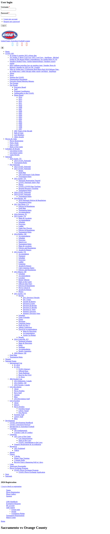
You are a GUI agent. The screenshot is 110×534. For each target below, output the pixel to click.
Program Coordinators (22, 91)
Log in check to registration (11, 486)
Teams (8, 490)
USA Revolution (15, 387)
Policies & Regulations (27, 206)
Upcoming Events (16, 151)
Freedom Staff (19, 415)
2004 (20, 115)
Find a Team (14, 143)
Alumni (17, 395)
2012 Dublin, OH (20, 383)
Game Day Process (25, 228)
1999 (20, 125)
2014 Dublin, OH (20, 234)
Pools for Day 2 (24, 325)
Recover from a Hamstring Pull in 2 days (28, 462)
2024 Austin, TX (15, 159)
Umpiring (22, 264)
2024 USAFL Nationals (22, 161)
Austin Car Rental (29, 335)
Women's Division (29, 311)
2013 (20, 99)
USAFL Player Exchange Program (26, 470)
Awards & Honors (25, 250)
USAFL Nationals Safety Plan (29, 182)
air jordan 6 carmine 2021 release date (23, 55)
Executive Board (20, 87)
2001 (20, 121)
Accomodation (24, 254)
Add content (10, 508)
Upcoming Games (16, 153)
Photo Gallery (11, 494)
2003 (20, 117)
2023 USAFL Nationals (22, 167)
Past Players (23, 413)
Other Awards (19, 137)
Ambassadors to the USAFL (24, 93)
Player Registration (16, 141)
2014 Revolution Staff (22, 399)
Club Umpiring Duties (26, 268)
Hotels (21, 171)
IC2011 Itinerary (24, 369)
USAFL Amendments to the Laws (30, 442)
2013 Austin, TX (20, 252)
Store (7, 474)
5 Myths (17, 456)
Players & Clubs (11, 139)
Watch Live (23, 242)
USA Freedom (15, 401)
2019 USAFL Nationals (22, 194)
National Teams (10, 361)
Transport (22, 256)
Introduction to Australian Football (22, 427)
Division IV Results (30, 307)
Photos (21, 184)
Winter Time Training (21, 458)
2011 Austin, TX (20, 294)
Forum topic (15, 510)
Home (7, 51)
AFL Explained (19, 448)
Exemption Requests (13, 504)
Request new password (12, 21)
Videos (16, 450)
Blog (16, 397)
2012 (20, 101)
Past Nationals (15, 165)
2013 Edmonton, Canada (23, 381)
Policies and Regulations (27, 248)
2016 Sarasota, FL (20, 214)
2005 (20, 113)
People (13, 512)
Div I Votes (27, 300)
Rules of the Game (16, 147)
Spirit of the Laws (25, 440)
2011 (20, 103)
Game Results (15, 155)
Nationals (8, 157)
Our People (14, 85)
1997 (20, 129)
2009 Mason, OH (20, 353)
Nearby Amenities (25, 351)
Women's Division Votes (31, 313)
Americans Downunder (18, 466)
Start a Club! (14, 145)
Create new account (10, 19)
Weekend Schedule (25, 341)
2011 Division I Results (31, 298)
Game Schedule (24, 317)
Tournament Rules (20, 163)
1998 (20, 127)
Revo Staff (18, 393)
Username (5, 7)
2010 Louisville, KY (21, 339)
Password (5, 13)
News (12, 75)
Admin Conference (25, 327)
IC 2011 (17, 367)
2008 (20, 107)
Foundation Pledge (18, 513)
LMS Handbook (12, 502)
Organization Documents (18, 79)
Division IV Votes (29, 309)
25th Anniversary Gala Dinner (29, 175)
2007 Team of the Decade (23, 131)
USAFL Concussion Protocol (20, 425)
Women (8, 359)
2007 (20, 109)
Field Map (22, 173)
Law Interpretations (25, 438)
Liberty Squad (24, 411)
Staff (16, 89)
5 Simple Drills (19, 460)
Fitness (12, 454)
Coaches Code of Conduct (23, 432)
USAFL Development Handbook (21, 423)
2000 (20, 123)
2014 (20, 97)
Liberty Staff (18, 417)
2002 (20, 119)
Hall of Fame (18, 133)
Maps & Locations (25, 218)
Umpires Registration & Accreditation (27, 444)
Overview (22, 224)
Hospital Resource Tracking (28, 188)
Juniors (12, 452)
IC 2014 (17, 365)
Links (12, 464)
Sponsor (9, 496)
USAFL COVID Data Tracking (30, 186)
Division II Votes (29, 303)
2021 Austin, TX (20, 178)
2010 (20, 105)
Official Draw (23, 371)
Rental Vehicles (24, 280)
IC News (22, 377)
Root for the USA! (25, 375)
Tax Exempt (14, 83)
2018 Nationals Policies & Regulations (32, 200)
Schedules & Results (12, 149)
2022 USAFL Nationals (22, 169)
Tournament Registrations (15, 515)
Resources (13, 446)
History (16, 405)
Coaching (13, 428)
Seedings (22, 347)
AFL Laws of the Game (22, 436)
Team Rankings (24, 373)
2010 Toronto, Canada (22, 385)
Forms (21, 319)
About (12, 73)
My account (10, 506)
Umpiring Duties (24, 323)
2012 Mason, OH (20, 272)
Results (21, 296)
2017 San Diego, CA (21, 204)
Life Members (19, 135)
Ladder (21, 226)
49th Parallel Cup (16, 379)
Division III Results (30, 305)
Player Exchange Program (19, 468)
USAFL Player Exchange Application (32, 472)
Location (22, 278)
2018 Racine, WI (20, 198)
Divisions (22, 321)
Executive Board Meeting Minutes (22, 81)
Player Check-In (24, 288)
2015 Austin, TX (20, 216)
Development (10, 421)
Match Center (11, 517)
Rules (20, 345)
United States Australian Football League (15, 41)
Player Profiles (19, 391)
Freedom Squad (24, 409)
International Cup (16, 363)
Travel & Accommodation (28, 329)
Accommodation (24, 212)
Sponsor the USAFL (17, 77)
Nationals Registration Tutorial (29, 180)
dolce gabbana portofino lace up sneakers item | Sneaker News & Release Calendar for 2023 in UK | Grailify (33, 66)
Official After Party (25, 284)
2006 (20, 111)
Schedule (22, 222)
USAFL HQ (9, 53)
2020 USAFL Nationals (22, 192)
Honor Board (18, 95)
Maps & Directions (29, 331)
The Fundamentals (20, 430)
